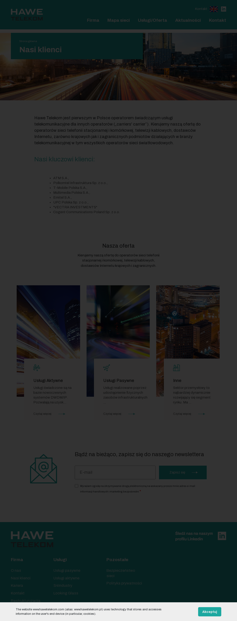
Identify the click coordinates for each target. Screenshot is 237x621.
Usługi (60, 559)
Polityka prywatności (124, 583)
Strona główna (28, 41)
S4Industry (62, 585)
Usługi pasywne (66, 570)
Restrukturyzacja (26, 601)
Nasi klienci (21, 578)
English (214, 9)
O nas (16, 570)
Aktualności (188, 20)
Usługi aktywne (66, 578)
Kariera (17, 585)
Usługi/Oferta (152, 20)
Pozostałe (117, 559)
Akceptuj (209, 612)
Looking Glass (65, 593)
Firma (93, 20)
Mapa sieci (118, 20)
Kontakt (201, 9)
